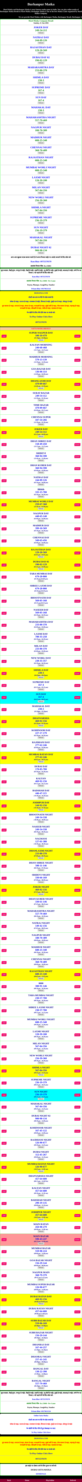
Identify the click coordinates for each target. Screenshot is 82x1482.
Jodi (4, 336)
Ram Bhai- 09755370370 (41, 277)
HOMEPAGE (41, 1474)
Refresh (41, 33)
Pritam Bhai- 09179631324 (41, 289)
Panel (77, 336)
